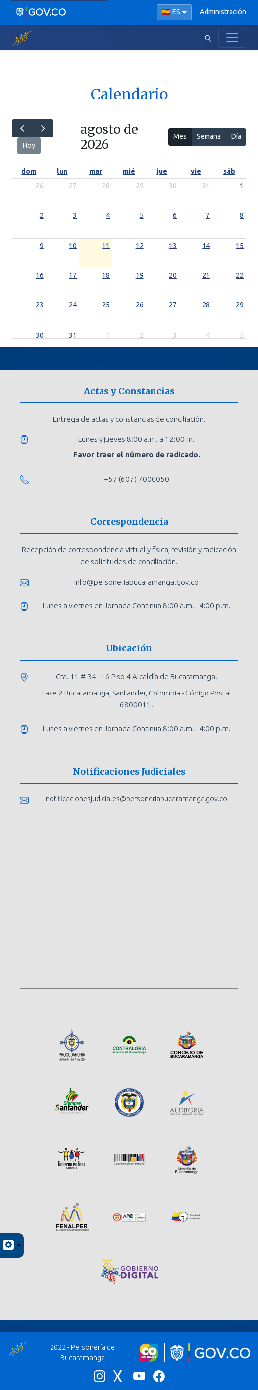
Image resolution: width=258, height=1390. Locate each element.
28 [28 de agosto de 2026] (206, 305)
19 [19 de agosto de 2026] (140, 275)
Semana (209, 136)
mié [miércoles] (129, 171)
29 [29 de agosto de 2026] (240, 305)
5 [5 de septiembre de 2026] (242, 335)
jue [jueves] (162, 171)
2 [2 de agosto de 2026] (42, 215)
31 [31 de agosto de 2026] (73, 335)
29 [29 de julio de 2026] (140, 186)
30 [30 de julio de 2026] (173, 186)
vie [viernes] (196, 171)
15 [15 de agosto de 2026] (240, 245)
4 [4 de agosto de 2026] (108, 215)
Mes (180, 136)
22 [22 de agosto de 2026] (240, 275)
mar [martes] (95, 171)
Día (236, 136)
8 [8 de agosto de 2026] (242, 215)
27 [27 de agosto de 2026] (173, 305)
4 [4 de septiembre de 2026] (208, 335)
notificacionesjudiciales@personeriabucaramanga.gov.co (136, 799)
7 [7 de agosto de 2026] (208, 215)
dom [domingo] (28, 171)
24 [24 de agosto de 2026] (73, 305)
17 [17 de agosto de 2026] (73, 275)
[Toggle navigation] (232, 38)
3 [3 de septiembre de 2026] (175, 335)
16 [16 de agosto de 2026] (40, 275)
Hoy (28, 145)
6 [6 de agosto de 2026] (175, 215)
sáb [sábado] (229, 171)
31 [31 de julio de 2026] (206, 186)
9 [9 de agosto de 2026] (42, 245)
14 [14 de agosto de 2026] (206, 245)
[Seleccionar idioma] (174, 12)
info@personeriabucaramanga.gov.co (136, 582)
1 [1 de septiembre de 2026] (108, 335)
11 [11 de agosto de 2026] (106, 245)
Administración (223, 12)
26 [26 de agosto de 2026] (140, 305)
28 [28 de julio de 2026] (106, 186)
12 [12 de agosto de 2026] (140, 245)
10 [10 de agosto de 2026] (73, 245)
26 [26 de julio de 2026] (40, 186)
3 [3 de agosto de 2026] (75, 215)
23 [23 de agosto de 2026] (40, 305)
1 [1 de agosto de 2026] (242, 186)
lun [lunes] (62, 171)
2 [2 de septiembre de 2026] (142, 335)
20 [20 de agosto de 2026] (173, 275)
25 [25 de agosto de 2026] (106, 305)
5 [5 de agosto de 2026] (142, 215)
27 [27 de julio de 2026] (73, 186)
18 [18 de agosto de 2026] (106, 275)
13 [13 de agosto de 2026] (173, 245)
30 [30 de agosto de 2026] (40, 335)
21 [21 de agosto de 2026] (206, 275)
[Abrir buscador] (208, 37)
